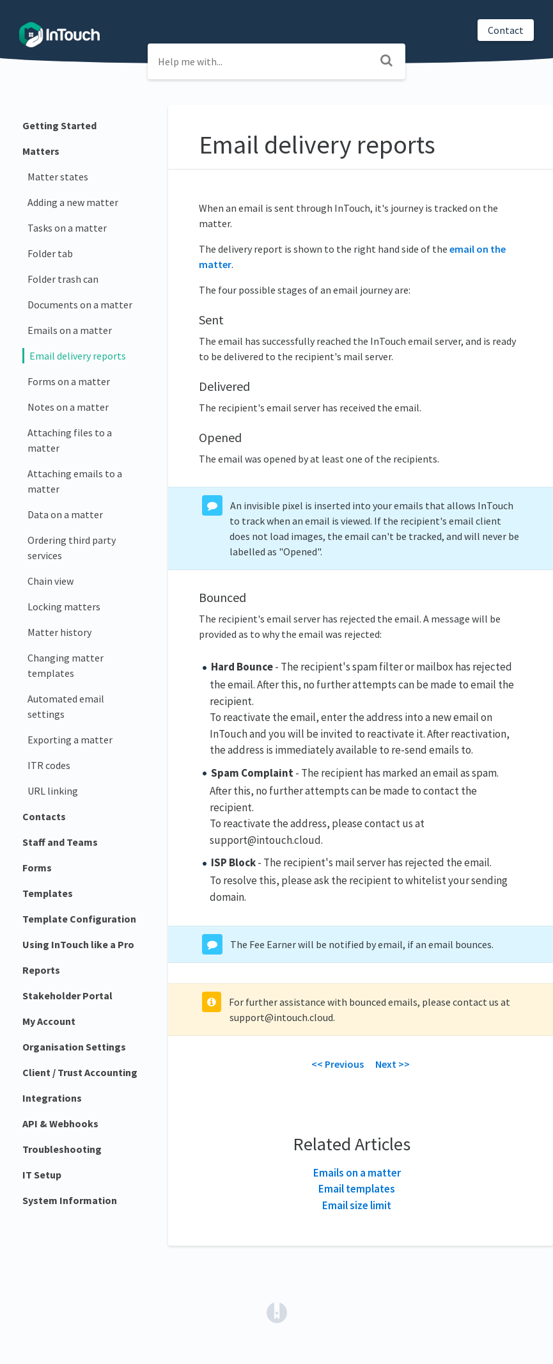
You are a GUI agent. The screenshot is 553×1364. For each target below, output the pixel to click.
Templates (47, 893)
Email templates (356, 1189)
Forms (37, 867)
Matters (40, 151)
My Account (48, 1021)
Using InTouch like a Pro (78, 944)
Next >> (392, 1064)
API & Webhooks (60, 1123)
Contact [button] (506, 30)
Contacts (44, 816)
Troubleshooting (62, 1149)
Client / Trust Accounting (79, 1072)
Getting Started (59, 125)
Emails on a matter (357, 1173)
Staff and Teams (60, 842)
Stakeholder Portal (67, 995)
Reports (41, 970)
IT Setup (41, 1174)
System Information (69, 1200)
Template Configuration (79, 918)
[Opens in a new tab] (277, 1311)
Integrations (52, 1097)
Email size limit (356, 1205)
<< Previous (337, 1064)
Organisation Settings (74, 1046)
